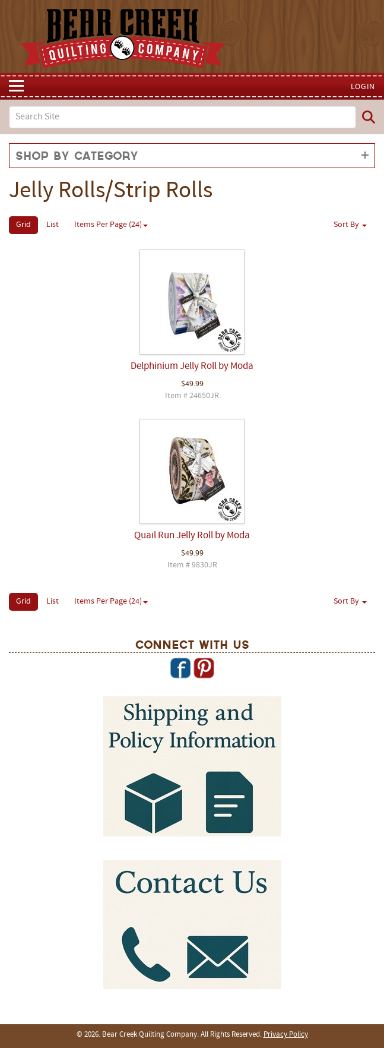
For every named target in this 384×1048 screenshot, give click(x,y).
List (52, 224)
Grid (23, 224)
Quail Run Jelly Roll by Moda (192, 536)
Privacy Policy (286, 1034)
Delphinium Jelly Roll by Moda (192, 366)
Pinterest (203, 667)
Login (363, 87)
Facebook (180, 667)
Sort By (350, 224)
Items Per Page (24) (111, 224)
